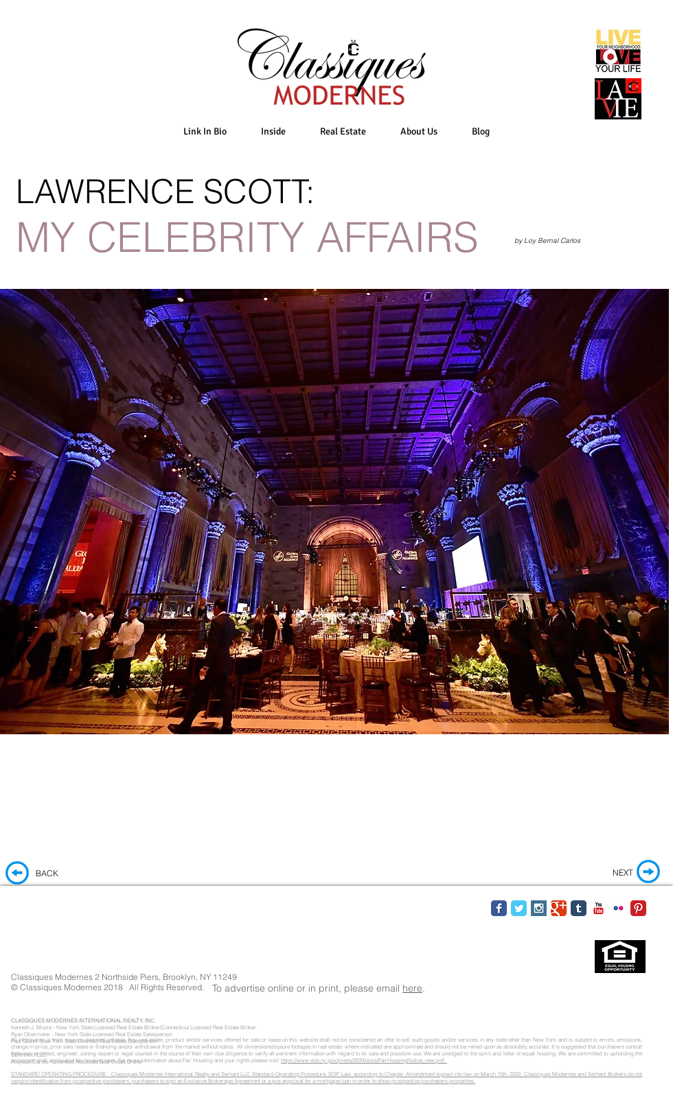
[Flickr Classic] (618, 908)
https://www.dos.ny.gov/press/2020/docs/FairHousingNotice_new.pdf (364, 1060)
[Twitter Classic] (519, 908)
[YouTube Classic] (598, 908)
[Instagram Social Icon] (539, 908)
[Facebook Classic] (499, 908)
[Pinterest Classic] (638, 908)
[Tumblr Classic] (578, 908)
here (412, 988)
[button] (273, 131)
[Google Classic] (559, 908)
